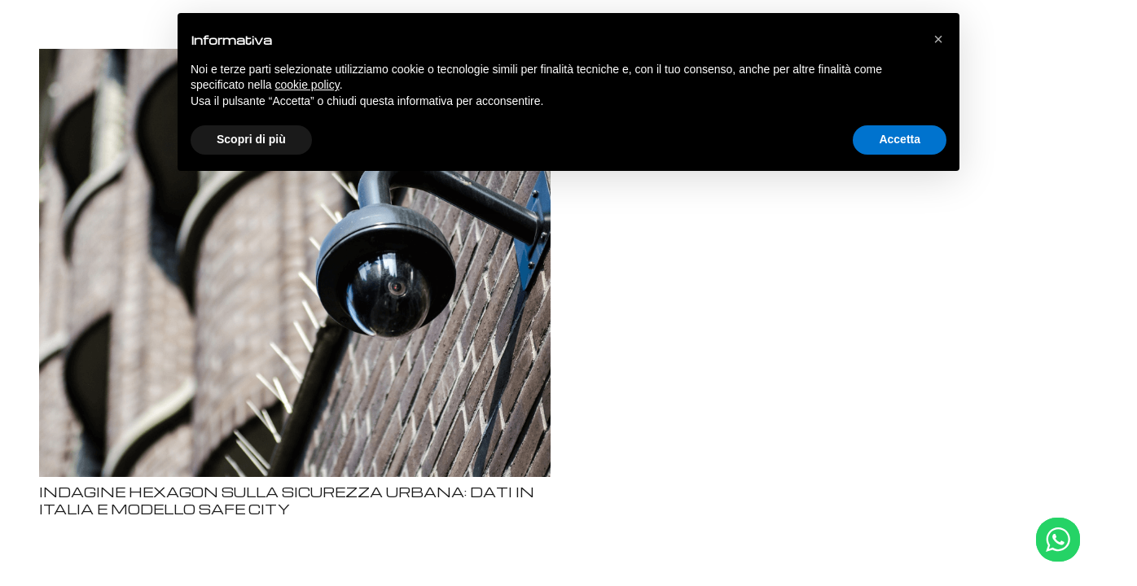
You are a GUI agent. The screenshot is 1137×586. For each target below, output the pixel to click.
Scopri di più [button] (251, 139)
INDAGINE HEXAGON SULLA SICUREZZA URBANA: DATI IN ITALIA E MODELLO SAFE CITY (286, 500)
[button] (938, 39)
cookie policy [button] (307, 84)
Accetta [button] (899, 139)
